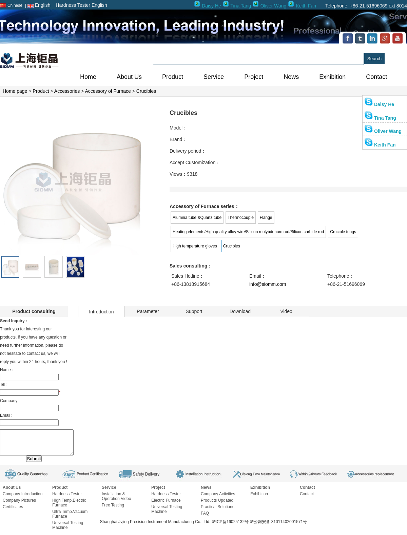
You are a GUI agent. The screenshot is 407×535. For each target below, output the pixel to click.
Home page (15, 91)
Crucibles (146, 91)
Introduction (101, 311)
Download (240, 311)
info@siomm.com (267, 284)
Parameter (148, 311)
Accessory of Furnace (108, 91)
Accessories (67, 91)
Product (41, 91)
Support (194, 311)
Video (286, 311)
